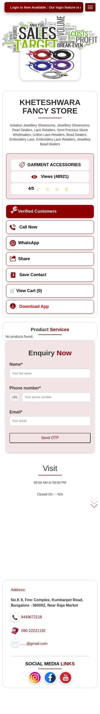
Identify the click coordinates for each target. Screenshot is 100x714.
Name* (16, 364)
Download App (29, 306)
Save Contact (28, 274)
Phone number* (25, 388)
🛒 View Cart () (26, 290)
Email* (15, 412)
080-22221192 (33, 631)
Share (20, 258)
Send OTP (50, 438)
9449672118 (31, 617)
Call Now (23, 227)
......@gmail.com (33, 644)
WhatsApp (24, 242)
